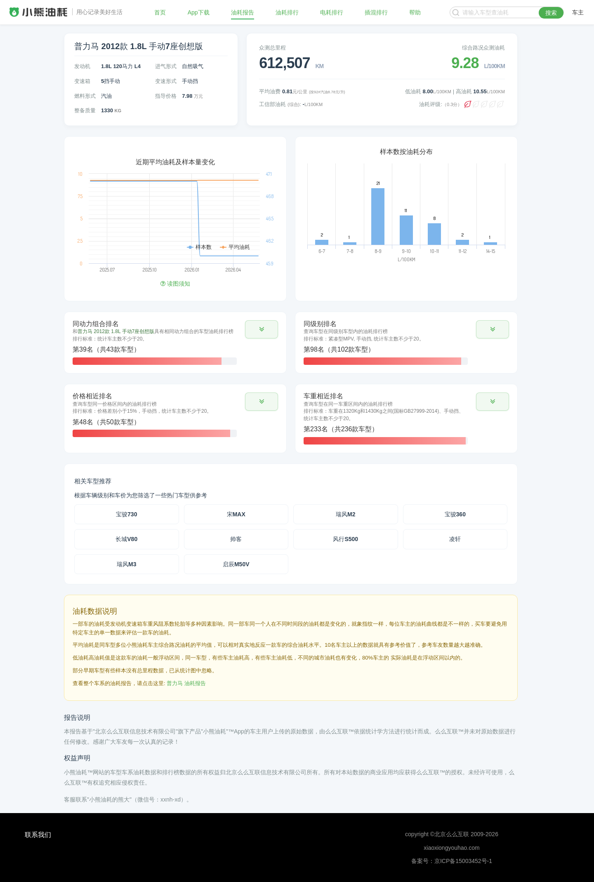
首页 (160, 12)
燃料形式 (85, 96)
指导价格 (166, 96)
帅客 (236, 539)
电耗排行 (331, 12)
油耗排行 (287, 12)
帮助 (415, 12)
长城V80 (126, 539)
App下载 (199, 12)
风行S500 (345, 539)
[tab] (175, 342)
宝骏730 (126, 514)
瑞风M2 (345, 514)
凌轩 (455, 539)
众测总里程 (272, 48)
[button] (261, 329)
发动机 (82, 66)
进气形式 (166, 66)
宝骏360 (455, 514)
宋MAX (236, 514)
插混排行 (376, 12)
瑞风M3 (126, 564)
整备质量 (85, 110)
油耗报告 (242, 12)
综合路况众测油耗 (483, 48)
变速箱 (82, 81)
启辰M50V (236, 564)
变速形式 (166, 81)
